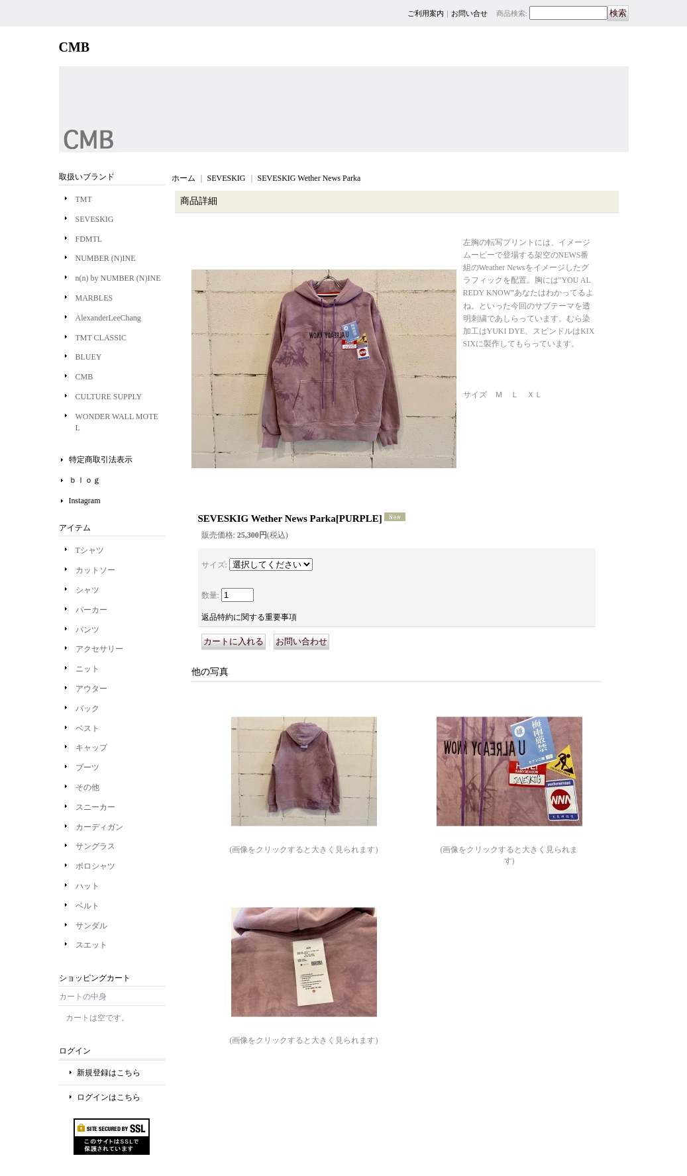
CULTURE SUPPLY (109, 396)
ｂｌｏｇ (85, 480)
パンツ (87, 629)
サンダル (91, 925)
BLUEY (89, 357)
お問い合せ (469, 13)
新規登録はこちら (108, 1072)
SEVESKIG (95, 219)
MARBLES (94, 298)
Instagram (85, 500)
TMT (84, 199)
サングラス (95, 846)
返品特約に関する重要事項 (249, 617)
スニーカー (95, 807)
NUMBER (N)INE (106, 258)
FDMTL (89, 239)
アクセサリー (99, 649)
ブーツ (87, 767)
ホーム (183, 178)
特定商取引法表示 (100, 459)
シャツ (87, 590)
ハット (87, 886)
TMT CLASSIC (101, 337)
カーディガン (99, 827)
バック (87, 708)
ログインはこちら (108, 1097)
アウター (91, 688)
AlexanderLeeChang (108, 317)
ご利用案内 (425, 13)
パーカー (91, 609)
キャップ (91, 747)
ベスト (87, 728)
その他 (87, 787)
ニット (87, 668)
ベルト (87, 905)
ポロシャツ (95, 866)
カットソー (95, 570)
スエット (91, 945)
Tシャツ (90, 550)
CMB (84, 376)
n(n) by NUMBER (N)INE (118, 278)
